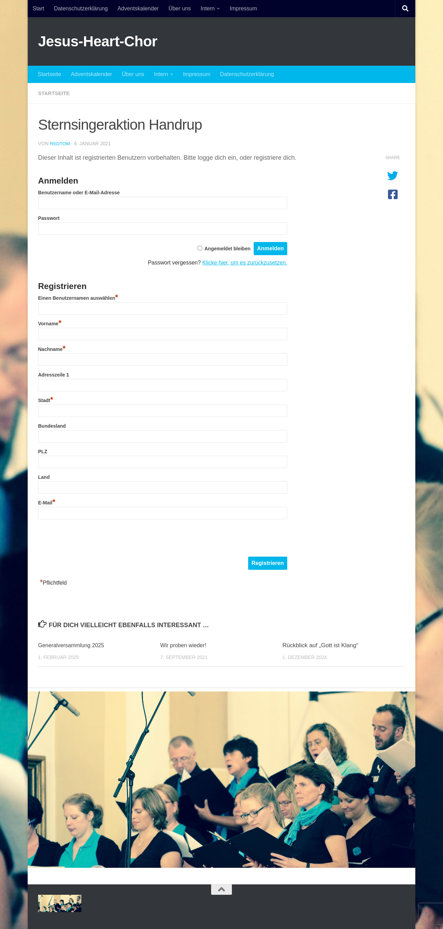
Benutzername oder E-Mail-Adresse (79, 192)
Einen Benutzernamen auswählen (78, 297)
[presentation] (90, 539)
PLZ (42, 451)
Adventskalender (138, 8)
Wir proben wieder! (185, 645)
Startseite (49, 74)
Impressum (243, 8)
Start (38, 8)
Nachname (51, 349)
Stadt (45, 400)
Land (43, 477)
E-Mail (46, 502)
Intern (208, 8)
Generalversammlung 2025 (73, 645)
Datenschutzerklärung (81, 8)
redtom (60, 143)
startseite (55, 93)
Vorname (49, 323)
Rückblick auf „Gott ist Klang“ (320, 645)
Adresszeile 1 (53, 374)
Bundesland (52, 425)
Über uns (180, 8)
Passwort (49, 218)
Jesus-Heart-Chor (97, 41)
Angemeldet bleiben (228, 248)
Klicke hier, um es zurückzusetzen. (244, 262)
